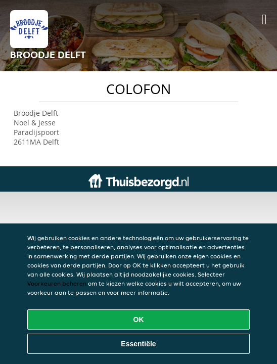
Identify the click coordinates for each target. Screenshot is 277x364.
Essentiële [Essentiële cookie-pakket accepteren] (138, 344)
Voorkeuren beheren (56, 283)
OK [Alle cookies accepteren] (138, 319)
